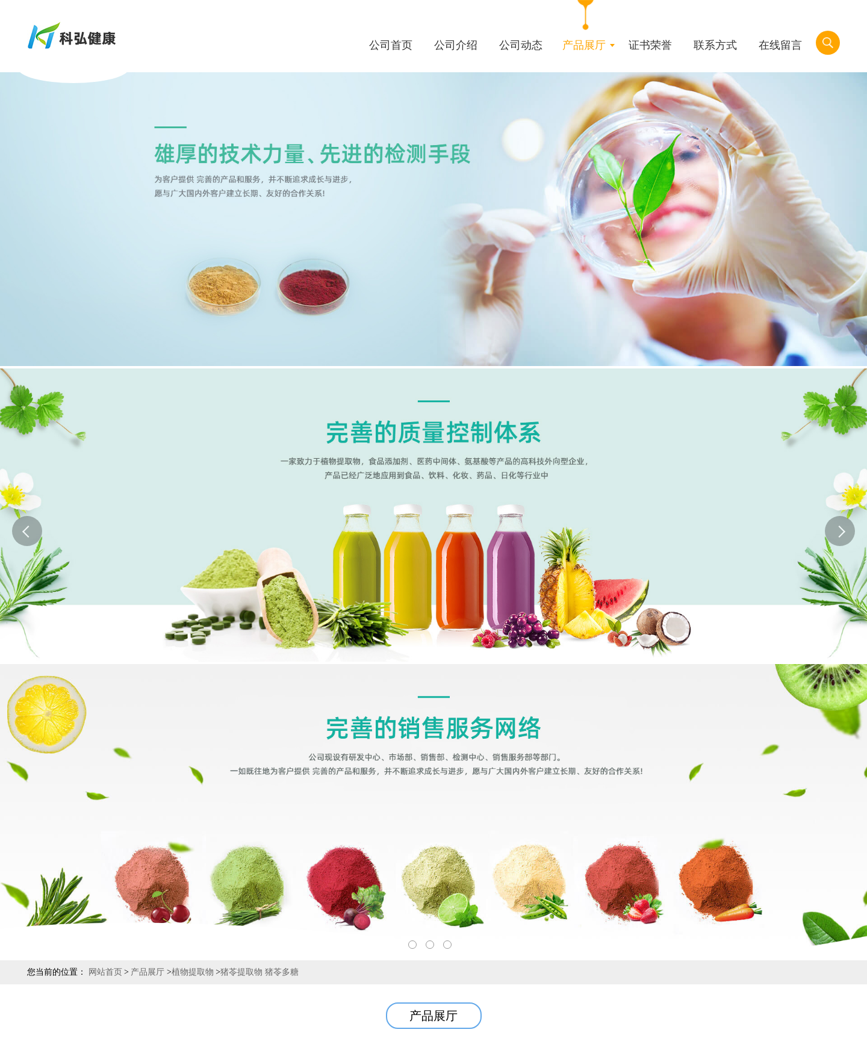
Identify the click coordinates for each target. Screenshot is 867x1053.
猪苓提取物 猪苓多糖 (259, 972)
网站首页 (105, 972)
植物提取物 (193, 972)
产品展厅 (147, 972)
